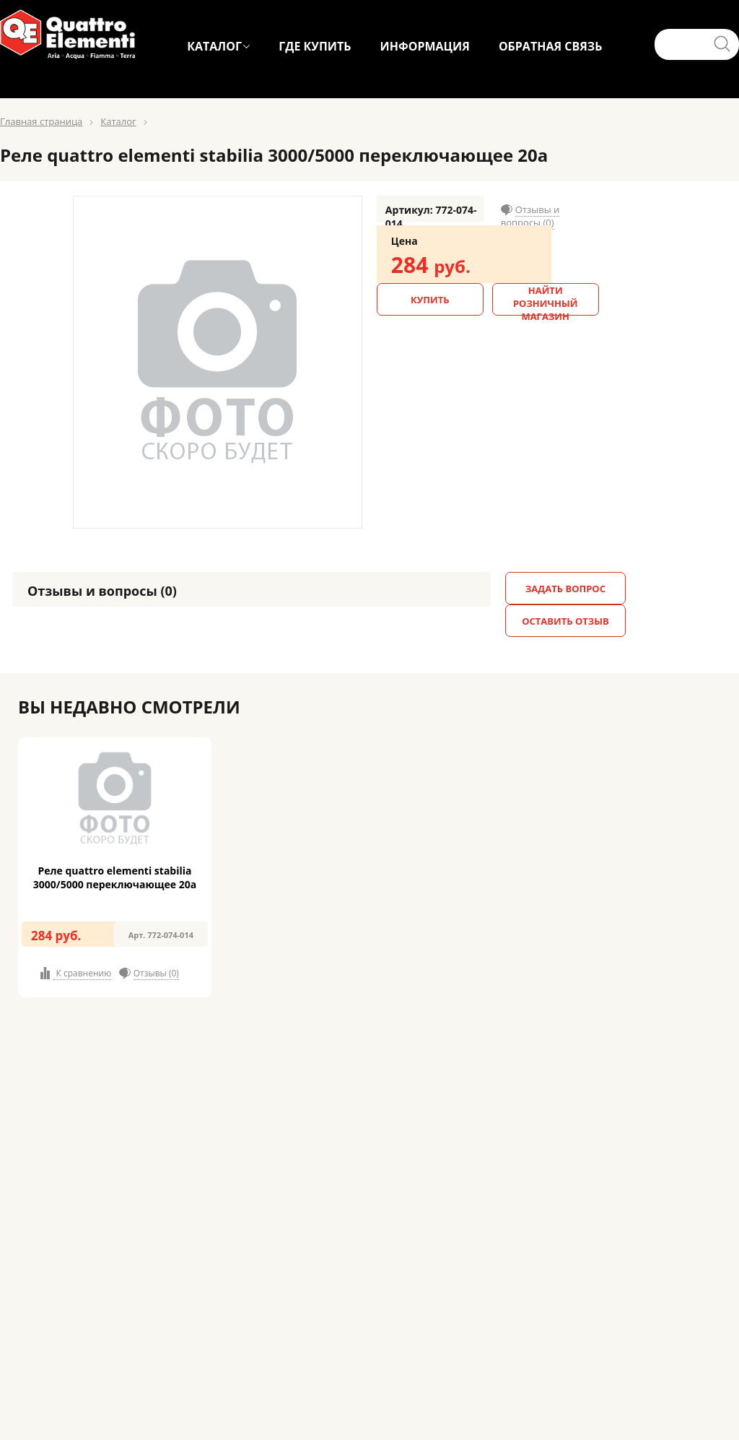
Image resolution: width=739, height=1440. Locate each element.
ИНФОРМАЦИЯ (424, 46)
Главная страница (41, 121)
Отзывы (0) (156, 973)
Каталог (118, 121)
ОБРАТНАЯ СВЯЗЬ (551, 46)
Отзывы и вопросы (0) (530, 216)
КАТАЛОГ (214, 46)
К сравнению (82, 973)
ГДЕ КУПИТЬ (315, 46)
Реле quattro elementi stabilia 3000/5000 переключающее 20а (114, 877)
